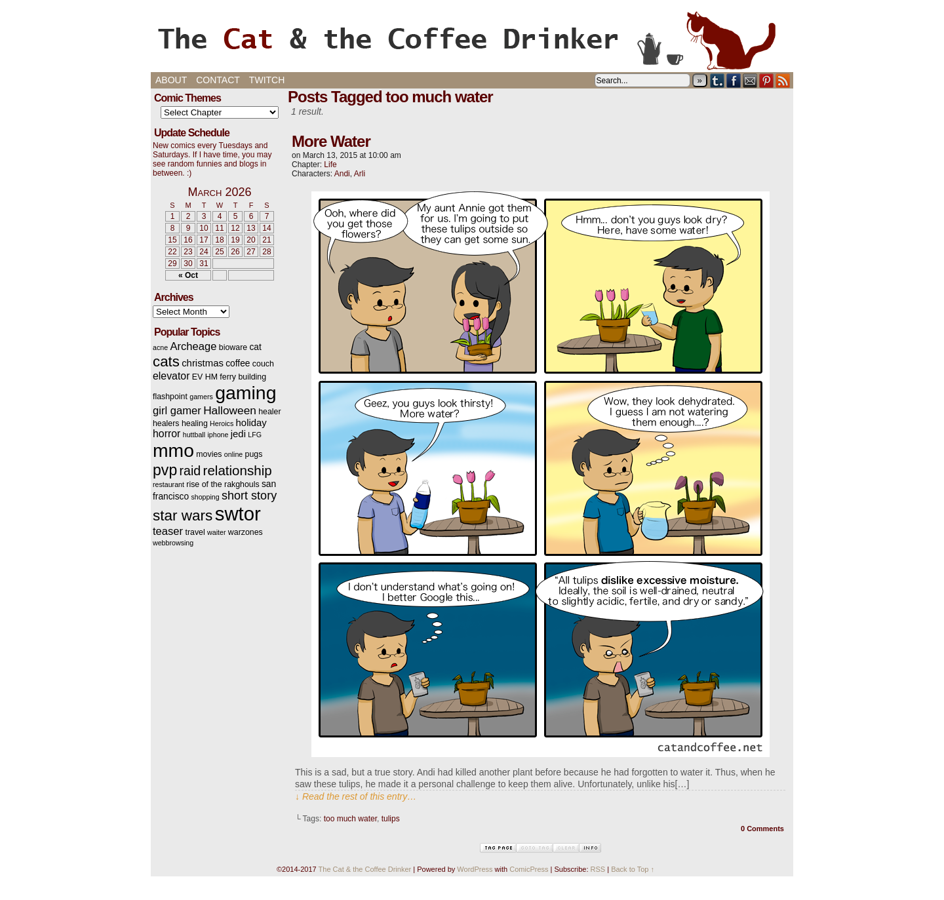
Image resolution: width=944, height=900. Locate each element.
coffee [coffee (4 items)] (238, 363)
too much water (350, 818)
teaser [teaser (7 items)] (168, 531)
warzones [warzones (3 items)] (245, 532)
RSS (783, 80)
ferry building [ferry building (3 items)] (243, 377)
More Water (331, 141)
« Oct (188, 275)
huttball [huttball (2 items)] (194, 435)
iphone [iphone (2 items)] (217, 435)
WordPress (474, 869)
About (171, 80)
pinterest (766, 80)
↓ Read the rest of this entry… (355, 796)
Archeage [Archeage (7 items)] (193, 346)
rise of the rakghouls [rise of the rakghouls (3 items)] (222, 484)
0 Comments (762, 828)
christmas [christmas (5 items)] (203, 363)
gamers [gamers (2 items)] (201, 397)
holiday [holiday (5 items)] (251, 423)
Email (750, 80)
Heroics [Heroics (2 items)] (221, 423)
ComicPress (528, 869)
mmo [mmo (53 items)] (173, 450)
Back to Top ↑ (632, 869)
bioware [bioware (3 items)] (233, 347)
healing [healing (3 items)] (195, 423)
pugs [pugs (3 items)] (254, 454)
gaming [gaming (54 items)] (245, 392)
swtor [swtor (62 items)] (238, 513)
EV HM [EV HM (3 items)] (205, 377)
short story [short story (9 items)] (249, 495)
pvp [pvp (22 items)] (165, 470)
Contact (218, 80)
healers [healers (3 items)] (166, 423)
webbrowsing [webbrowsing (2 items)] (173, 543)
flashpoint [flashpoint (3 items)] (170, 396)
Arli (359, 173)
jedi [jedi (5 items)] (238, 434)
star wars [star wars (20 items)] (182, 515)
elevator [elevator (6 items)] (171, 376)
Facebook (734, 80)
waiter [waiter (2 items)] (216, 532)
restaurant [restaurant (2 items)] (168, 484)
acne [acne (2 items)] (160, 347)
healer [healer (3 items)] (269, 411)
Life (330, 164)
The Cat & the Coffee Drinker (472, 39)
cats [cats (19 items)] (166, 361)
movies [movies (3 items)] (209, 454)
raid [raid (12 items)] (190, 470)
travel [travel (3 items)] (195, 532)
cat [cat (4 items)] (255, 347)
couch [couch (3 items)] (263, 363)
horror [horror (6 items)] (166, 433)
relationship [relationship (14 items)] (237, 470)
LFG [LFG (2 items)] (255, 435)
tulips (391, 818)
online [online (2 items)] (233, 454)
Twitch (267, 80)
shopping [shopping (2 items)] (205, 497)
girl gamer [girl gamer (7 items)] (177, 410)
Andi (342, 173)
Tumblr (717, 80)
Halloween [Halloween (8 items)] (229, 410)
